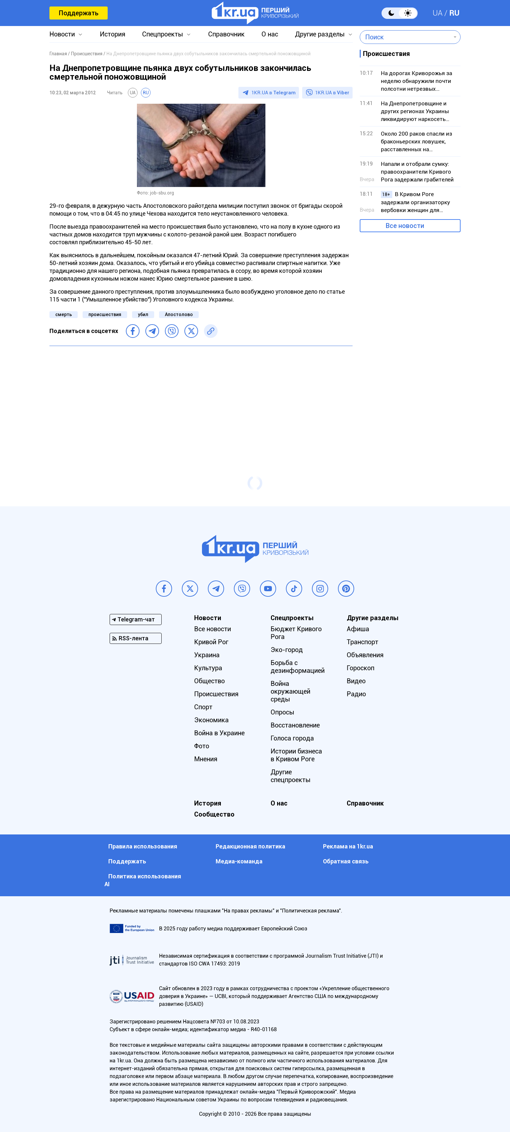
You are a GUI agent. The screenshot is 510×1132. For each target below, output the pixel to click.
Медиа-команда (239, 861)
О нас (270, 34)
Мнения (205, 759)
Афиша (358, 629)
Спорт (203, 707)
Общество (209, 681)
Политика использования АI (142, 880)
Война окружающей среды (290, 691)
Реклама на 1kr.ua (348, 846)
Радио (356, 694)
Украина (207, 655)
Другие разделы (320, 34)
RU (454, 13)
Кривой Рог (211, 642)
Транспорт (362, 642)
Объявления (365, 655)
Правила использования (142, 846)
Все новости (405, 226)
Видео (356, 681)
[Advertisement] (201, 398)
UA (438, 13)
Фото (201, 746)
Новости (62, 34)
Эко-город (287, 650)
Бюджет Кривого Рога (296, 633)
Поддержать (79, 13)
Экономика (211, 720)
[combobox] (405, 37)
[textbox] (405, 37)
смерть (63, 314)
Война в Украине (219, 733)
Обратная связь (346, 861)
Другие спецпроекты (291, 776)
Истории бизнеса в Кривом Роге (296, 755)
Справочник (226, 34)
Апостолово (179, 314)
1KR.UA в (273, 93)
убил (143, 314)
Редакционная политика (250, 846)
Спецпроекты (162, 34)
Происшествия (216, 694)
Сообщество (214, 814)
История (112, 34)
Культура (208, 668)
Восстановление (295, 725)
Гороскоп (360, 668)
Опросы (282, 712)
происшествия (104, 314)
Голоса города (292, 738)
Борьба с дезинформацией (298, 666)
